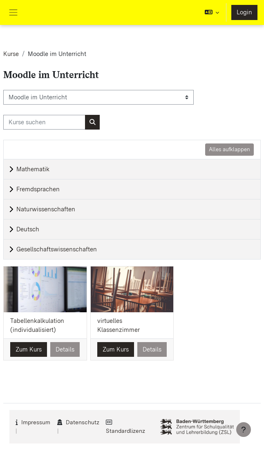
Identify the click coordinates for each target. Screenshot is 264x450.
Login (244, 12)
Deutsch (27, 229)
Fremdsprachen (38, 189)
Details (65, 349)
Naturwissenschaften (45, 209)
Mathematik (32, 169)
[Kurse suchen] (44, 122)
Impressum (35, 422)
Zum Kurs (29, 349)
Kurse (11, 54)
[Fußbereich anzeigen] (243, 429)
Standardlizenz (125, 431)
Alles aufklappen (229, 149)
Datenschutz (82, 422)
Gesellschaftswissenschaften (56, 249)
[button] (211, 12)
